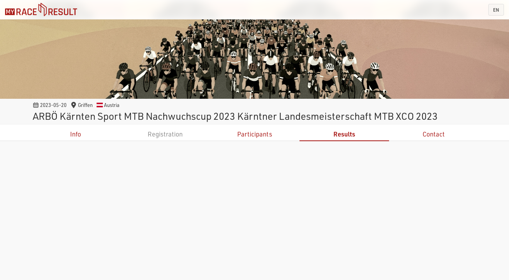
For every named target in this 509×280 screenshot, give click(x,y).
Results (344, 134)
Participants (254, 134)
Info (75, 134)
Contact (434, 134)
